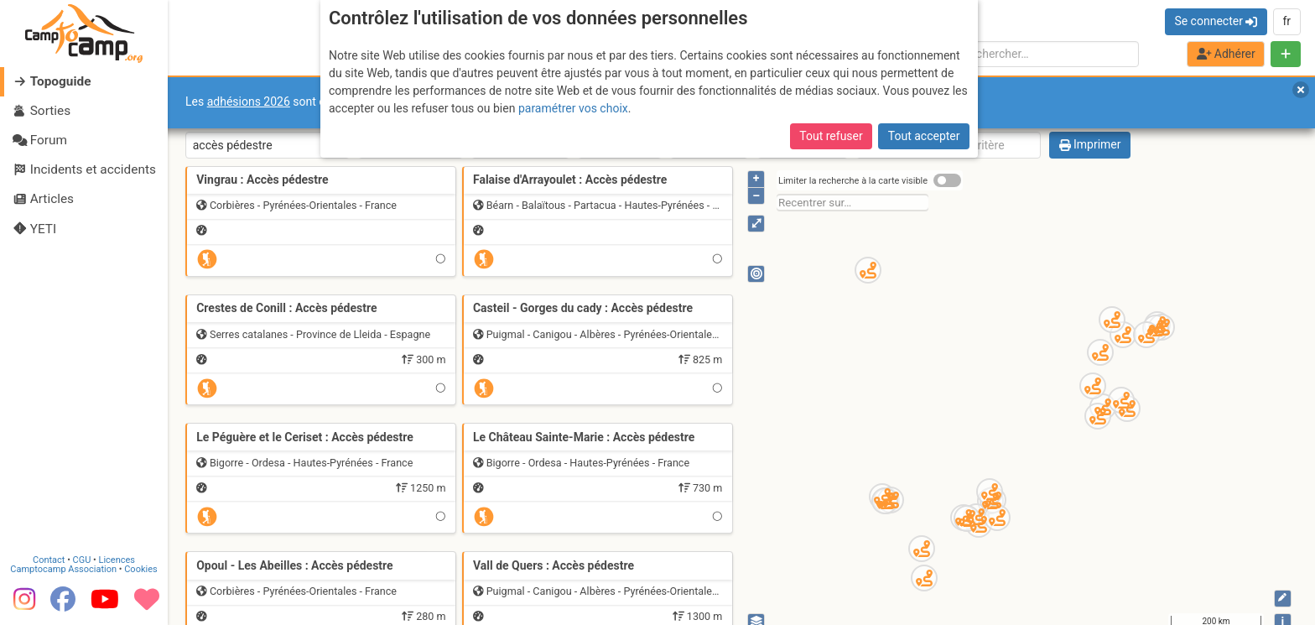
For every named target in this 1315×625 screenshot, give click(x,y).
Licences (117, 560)
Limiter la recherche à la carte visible (853, 180)
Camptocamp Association (63, 569)
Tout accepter (924, 136)
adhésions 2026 (248, 101)
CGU (82, 560)
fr (1286, 21)
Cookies (140, 569)
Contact (49, 560)
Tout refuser (830, 136)
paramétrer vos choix (573, 108)
